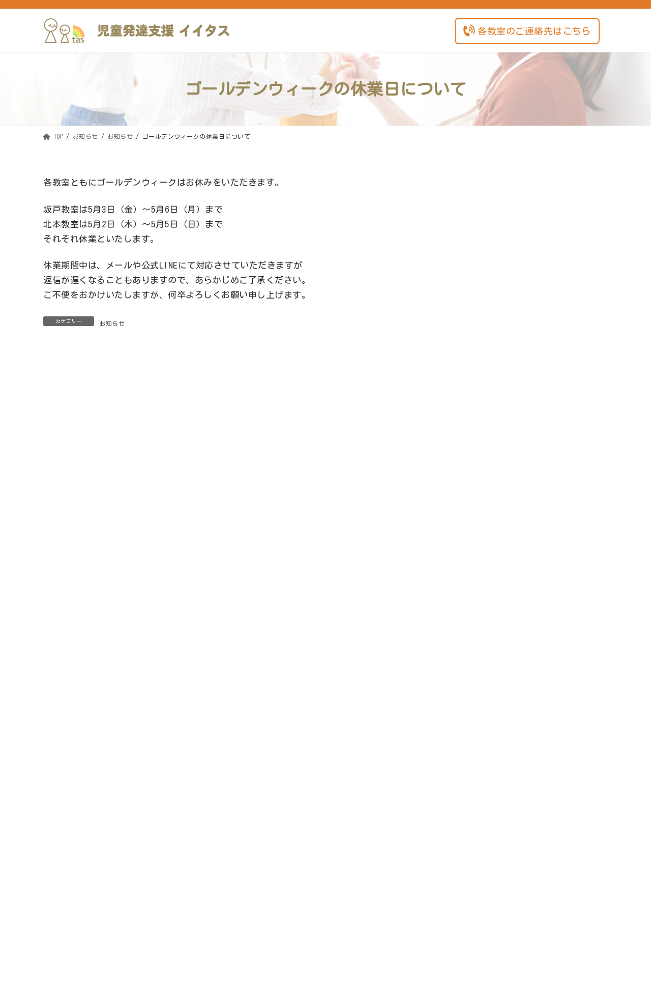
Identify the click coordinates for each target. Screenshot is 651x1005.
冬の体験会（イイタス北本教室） (514, 417)
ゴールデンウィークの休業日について (521, 328)
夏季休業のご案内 (488, 549)
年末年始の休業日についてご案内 (514, 372)
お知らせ (112, 323)
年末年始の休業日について (503, 283)
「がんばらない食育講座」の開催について (529, 638)
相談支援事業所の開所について (510, 239)
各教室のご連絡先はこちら (526, 30)
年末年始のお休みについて (503, 594)
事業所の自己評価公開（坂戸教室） (518, 461)
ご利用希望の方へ (554, 221)
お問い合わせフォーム (325, 866)
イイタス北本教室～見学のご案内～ (518, 505)
